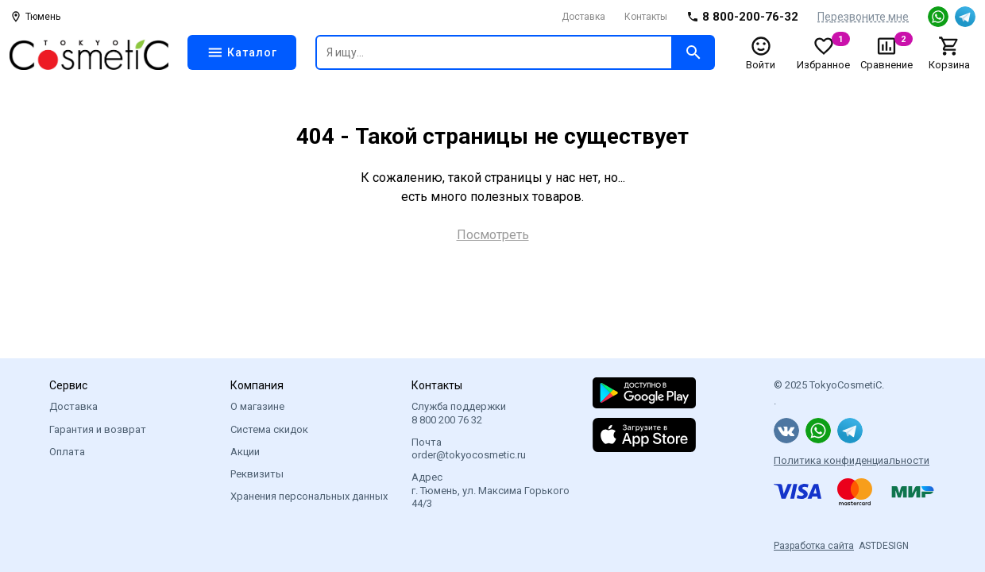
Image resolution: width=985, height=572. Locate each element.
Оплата (67, 452)
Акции (245, 452)
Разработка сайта (814, 545)
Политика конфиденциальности (851, 460)
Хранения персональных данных (309, 496)
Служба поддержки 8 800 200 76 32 (458, 412)
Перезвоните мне (863, 16)
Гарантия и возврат (97, 429)
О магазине (257, 406)
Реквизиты (257, 474)
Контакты (645, 16)
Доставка (583, 16)
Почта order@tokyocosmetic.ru (468, 448)
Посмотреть (493, 234)
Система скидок (269, 429)
